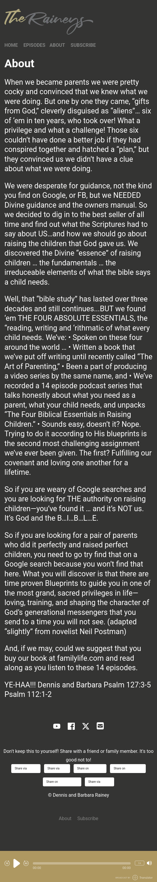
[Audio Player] (78, 866)
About (57, 45)
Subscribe (83, 45)
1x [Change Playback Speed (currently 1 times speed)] (139, 863)
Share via (26, 768)
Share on (90, 768)
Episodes (34, 45)
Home (11, 45)
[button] (82, 863)
